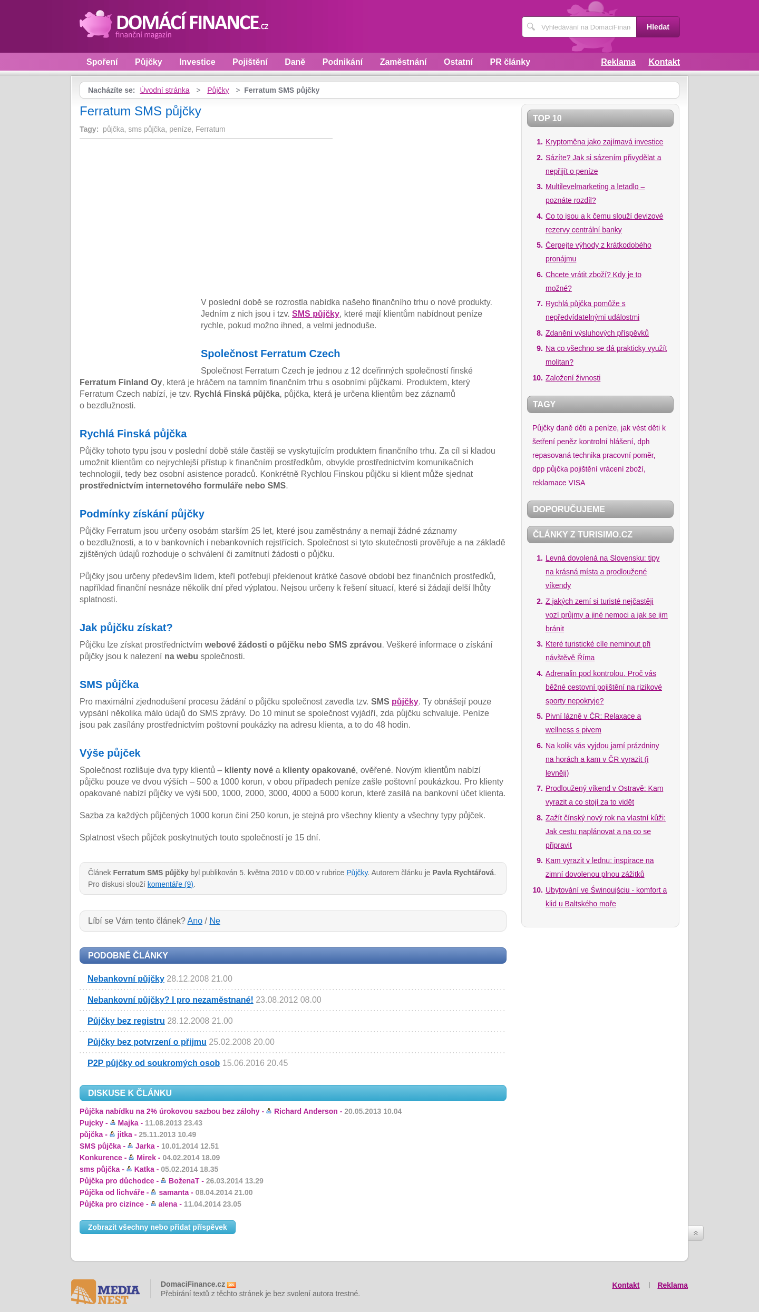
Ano (195, 920)
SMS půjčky (315, 313)
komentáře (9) (170, 884)
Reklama (618, 61)
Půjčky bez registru (126, 1020)
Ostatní (458, 61)
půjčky (405, 701)
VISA (576, 482)
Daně (295, 61)
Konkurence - (150, 1157)
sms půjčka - (149, 1169)
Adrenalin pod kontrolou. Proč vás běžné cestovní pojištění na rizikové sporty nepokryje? (604, 687)
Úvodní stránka (164, 90)
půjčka (557, 469)
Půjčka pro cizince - (160, 1204)
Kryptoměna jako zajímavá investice (604, 142)
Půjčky (148, 61)
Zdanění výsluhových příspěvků (597, 333)
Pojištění (250, 61)
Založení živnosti (573, 378)
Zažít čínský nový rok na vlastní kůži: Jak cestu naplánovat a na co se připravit (606, 831)
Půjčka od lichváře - (166, 1192)
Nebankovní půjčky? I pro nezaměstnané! (170, 999)
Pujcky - (141, 1123)
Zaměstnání (403, 61)
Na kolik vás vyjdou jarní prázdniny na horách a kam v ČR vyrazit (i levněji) (602, 759)
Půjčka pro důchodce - (172, 1181)
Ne (214, 920)
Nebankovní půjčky (125, 978)
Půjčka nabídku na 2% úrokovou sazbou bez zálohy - (241, 1111)
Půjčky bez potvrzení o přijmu (147, 1041)
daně (564, 428)
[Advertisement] (168, 219)
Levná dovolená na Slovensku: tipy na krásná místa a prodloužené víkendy (602, 572)
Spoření (102, 61)
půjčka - (138, 1134)
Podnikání (343, 61)
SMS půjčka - (149, 1146)
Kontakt (664, 61)
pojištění (584, 469)
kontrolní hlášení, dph (614, 441)
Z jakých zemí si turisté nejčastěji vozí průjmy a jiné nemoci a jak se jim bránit (607, 615)
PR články (510, 61)
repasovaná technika (566, 455)
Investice (197, 61)
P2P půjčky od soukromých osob (153, 1063)
